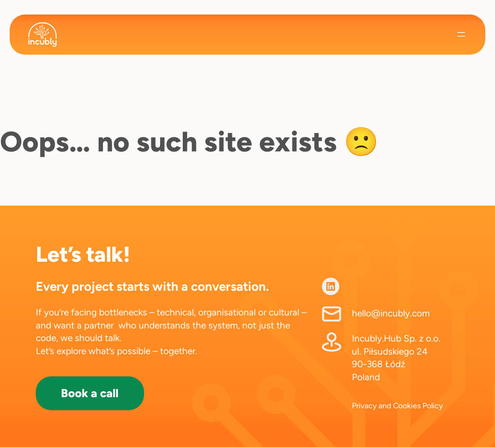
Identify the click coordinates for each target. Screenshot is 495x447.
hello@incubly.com (391, 313)
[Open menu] (461, 34)
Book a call (89, 393)
